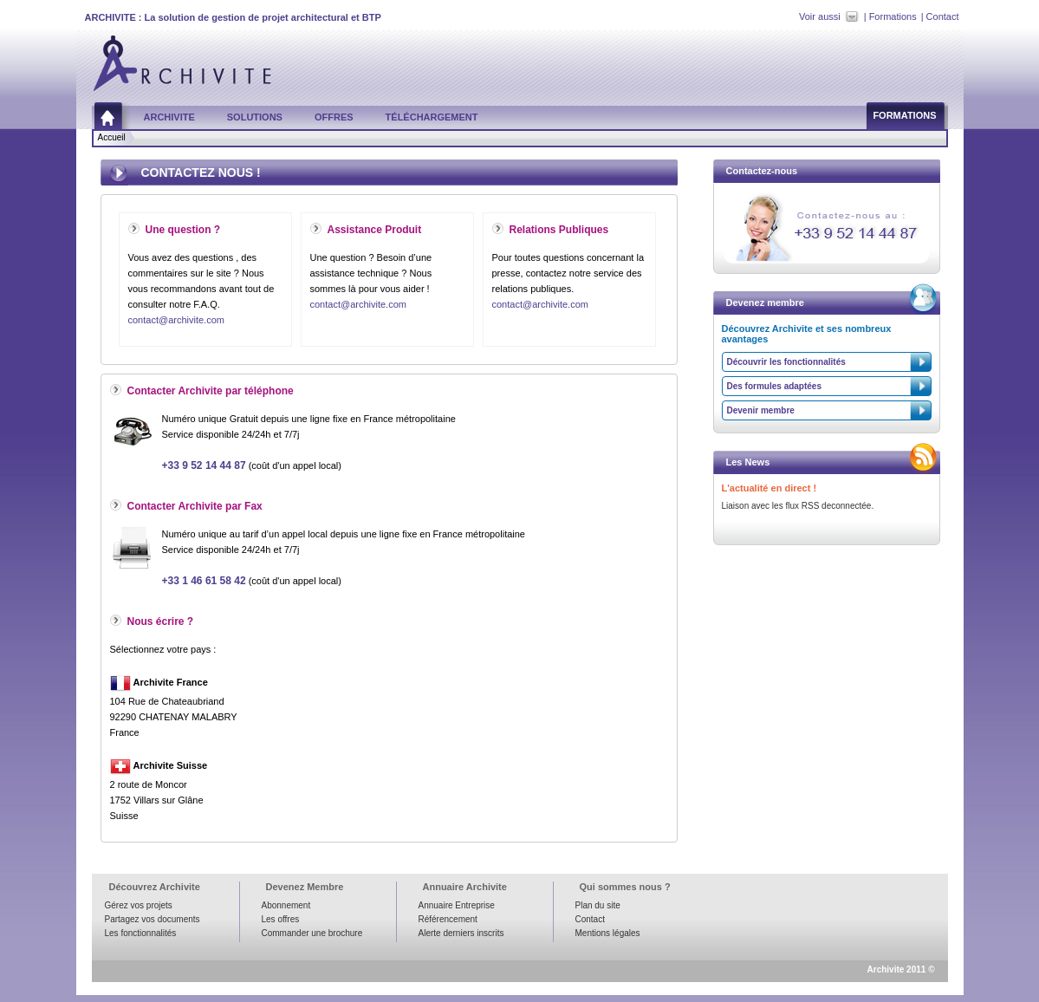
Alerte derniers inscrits (461, 933)
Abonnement (286, 905)
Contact (942, 16)
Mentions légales (607, 933)
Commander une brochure (312, 933)
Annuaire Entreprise (457, 905)
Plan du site (597, 905)
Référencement (448, 919)
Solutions (254, 117)
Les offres (281, 919)
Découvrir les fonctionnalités (786, 362)
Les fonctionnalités (141, 933)
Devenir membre (761, 410)
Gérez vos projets (138, 905)
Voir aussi (820, 16)
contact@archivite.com (176, 320)
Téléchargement (432, 117)
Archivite (169, 117)
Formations (893, 16)
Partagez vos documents (152, 919)
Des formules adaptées (774, 386)
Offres (334, 117)
